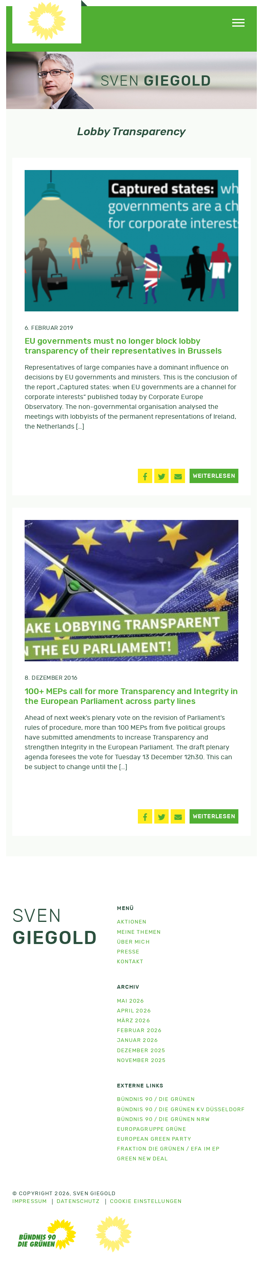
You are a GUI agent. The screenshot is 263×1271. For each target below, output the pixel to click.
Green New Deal (142, 1159)
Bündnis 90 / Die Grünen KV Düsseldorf (181, 1109)
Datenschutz (78, 1201)
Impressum (29, 1201)
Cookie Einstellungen (146, 1201)
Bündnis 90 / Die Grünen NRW (163, 1119)
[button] (145, 476)
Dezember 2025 (141, 1050)
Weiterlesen (214, 476)
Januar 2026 (137, 1040)
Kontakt (130, 962)
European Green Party (154, 1139)
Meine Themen (139, 932)
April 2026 (134, 1011)
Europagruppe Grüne (151, 1129)
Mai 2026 (130, 1001)
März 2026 (133, 1021)
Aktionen (132, 922)
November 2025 (141, 1060)
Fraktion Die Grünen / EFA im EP (168, 1149)
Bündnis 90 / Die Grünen (156, 1099)
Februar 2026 (139, 1030)
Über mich (133, 942)
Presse (128, 952)
